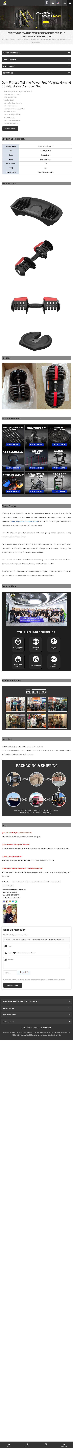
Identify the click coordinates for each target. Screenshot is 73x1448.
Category (12, 39)
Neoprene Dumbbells (35, 882)
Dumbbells (25, 39)
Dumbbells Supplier (19, 882)
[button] (34, 27)
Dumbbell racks (8, 886)
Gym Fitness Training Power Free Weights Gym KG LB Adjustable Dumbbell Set (38, 939)
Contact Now (10, 128)
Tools (18, 39)
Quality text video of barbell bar (39, 1027)
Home (5, 39)
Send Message (12, 985)
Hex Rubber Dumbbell (52, 882)
